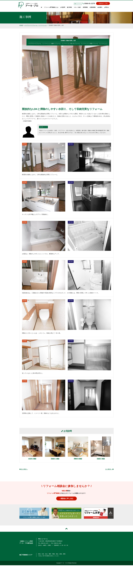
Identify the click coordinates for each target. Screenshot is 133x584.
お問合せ (106, 7)
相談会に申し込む (66, 498)
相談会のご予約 (103, 3)
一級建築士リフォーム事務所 (32, 5)
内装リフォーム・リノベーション (99, 43)
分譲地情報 (93, 7)
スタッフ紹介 (77, 7)
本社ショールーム (43, 539)
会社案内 (99, 7)
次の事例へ (109, 469)
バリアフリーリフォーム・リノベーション (35, 25)
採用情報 (85, 7)
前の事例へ (23, 469)
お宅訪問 (62, 7)
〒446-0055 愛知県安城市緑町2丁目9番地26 (50, 541)
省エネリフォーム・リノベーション (79, 43)
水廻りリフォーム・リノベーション (60, 43)
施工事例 (69, 7)
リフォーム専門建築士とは (51, 7)
